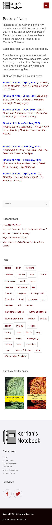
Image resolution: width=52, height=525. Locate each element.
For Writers (7, 467)
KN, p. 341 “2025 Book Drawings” (17, 233)
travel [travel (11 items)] (19, 344)
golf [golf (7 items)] (43, 299)
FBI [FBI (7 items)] (33, 287)
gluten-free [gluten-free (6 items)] (32, 299)
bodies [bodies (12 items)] (8, 268)
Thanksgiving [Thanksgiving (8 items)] (32, 338)
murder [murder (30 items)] (31, 318)
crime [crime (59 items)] (43, 274)
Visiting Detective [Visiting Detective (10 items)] (23, 350)
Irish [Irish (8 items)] (19, 305)
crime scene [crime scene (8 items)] (10, 281)
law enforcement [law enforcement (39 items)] (14, 318)
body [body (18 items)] (18, 268)
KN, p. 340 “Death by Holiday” (15, 238)
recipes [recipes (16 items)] (32, 326)
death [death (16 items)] (22, 281)
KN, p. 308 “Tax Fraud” (12, 225)
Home (5, 457)
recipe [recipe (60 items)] (19, 325)
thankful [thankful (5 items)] (19, 339)
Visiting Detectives (10, 470)
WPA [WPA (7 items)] (38, 350)
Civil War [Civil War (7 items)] (21, 275)
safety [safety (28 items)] (8, 332)
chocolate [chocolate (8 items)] (30, 268)
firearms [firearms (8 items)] (8, 293)
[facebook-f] (8, 493)
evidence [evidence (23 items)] (22, 287)
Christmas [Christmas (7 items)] (9, 275)
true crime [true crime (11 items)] (31, 344)
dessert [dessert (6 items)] (33, 281)
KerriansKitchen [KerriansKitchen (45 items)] (37, 311)
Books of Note (9, 473)
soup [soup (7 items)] (38, 332)
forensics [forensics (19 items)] (9, 299)
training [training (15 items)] (8, 344)
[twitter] (18, 493)
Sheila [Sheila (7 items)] (18, 332)
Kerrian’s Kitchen (9, 463)
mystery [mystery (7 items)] (43, 319)
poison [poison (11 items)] (8, 326)
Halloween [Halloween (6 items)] (9, 305)
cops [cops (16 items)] (32, 274)
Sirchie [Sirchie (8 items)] (29, 332)
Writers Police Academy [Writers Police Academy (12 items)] (16, 356)
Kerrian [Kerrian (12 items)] (29, 305)
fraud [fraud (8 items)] (21, 299)
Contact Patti (8, 460)
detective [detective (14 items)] (9, 287)
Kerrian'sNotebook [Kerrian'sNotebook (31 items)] (14, 312)
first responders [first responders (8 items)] (37, 293)
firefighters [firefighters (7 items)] (21, 293)
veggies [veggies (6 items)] (8, 350)
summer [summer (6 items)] (8, 339)
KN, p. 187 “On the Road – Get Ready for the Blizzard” (25, 229)
